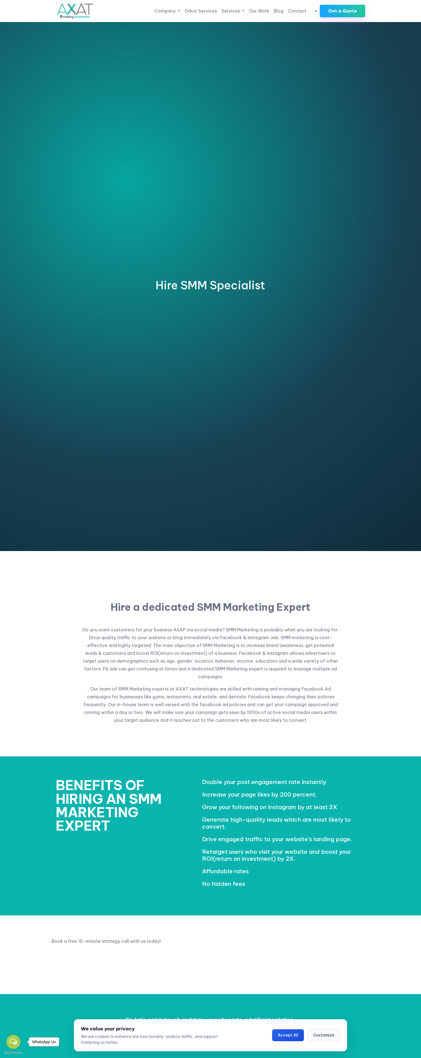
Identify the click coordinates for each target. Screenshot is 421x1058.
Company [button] (165, 11)
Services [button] (231, 11)
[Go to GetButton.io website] (13, 1052)
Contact (297, 11)
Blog (279, 11)
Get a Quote (342, 11)
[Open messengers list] (13, 1042)
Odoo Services (201, 11)
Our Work (259, 11)
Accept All (288, 1035)
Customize (323, 1035)
